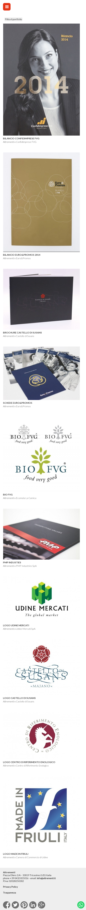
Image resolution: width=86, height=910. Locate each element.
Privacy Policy (10, 886)
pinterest (24, 904)
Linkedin (32, 904)
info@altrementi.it (46, 878)
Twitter (15, 904)
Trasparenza (9, 892)
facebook (6, 904)
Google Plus (41, 904)
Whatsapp (80, 904)
